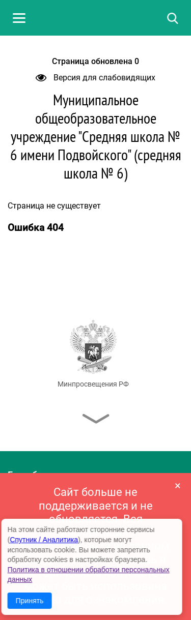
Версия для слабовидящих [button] (95, 77)
